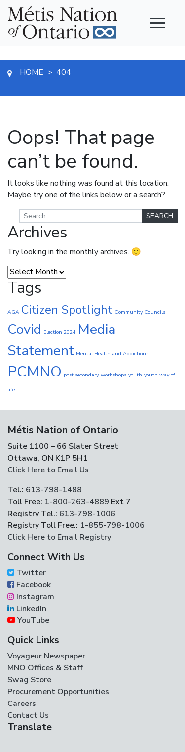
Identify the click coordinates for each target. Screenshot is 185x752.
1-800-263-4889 (76, 501)
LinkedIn (26, 608)
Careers (21, 703)
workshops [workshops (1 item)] (113, 374)
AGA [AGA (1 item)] (13, 312)
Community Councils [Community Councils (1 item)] (139, 312)
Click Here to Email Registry (59, 537)
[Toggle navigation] (158, 22)
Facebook (29, 584)
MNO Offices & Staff (45, 667)
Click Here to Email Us (48, 470)
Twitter (26, 572)
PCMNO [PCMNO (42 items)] (34, 371)
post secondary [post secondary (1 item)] (81, 374)
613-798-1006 (86, 513)
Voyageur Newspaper (46, 656)
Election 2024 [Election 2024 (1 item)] (59, 332)
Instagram (30, 596)
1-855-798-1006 (111, 525)
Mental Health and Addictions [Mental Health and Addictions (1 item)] (112, 353)
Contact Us (28, 715)
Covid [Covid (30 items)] (24, 329)
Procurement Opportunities (58, 691)
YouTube (28, 620)
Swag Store (29, 679)
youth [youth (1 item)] (135, 374)
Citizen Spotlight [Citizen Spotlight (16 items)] (66, 310)
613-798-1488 (54, 489)
